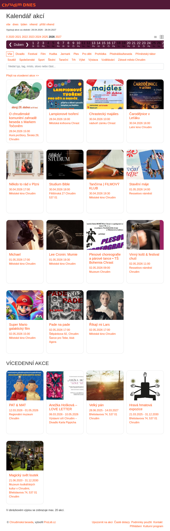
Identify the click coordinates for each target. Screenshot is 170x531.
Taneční (63, 59)
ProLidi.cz (50, 522)
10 (78, 44)
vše (8, 24)
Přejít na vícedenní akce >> (22, 75)
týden (24, 24)
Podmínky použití (141, 522)
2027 (58, 36)
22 (138, 44)
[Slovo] (85, 66)
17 (113, 44)
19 (123, 44)
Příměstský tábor (145, 53)
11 (83, 44)
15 (103, 44)
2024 (38, 36)
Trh (73, 59)
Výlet (82, 59)
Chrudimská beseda (21, 522)
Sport (41, 59)
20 (128, 44)
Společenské (27, 59)
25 (153, 44)
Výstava (93, 59)
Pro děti (87, 53)
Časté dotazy (122, 522)
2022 (25, 36)
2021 (18, 36)
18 (118, 44)
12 (88, 44)
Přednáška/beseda (121, 53)
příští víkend (47, 24)
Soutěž (12, 59)
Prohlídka (100, 53)
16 (108, 44)
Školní (51, 59)
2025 (45, 36)
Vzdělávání (108, 59)
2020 (11, 36)
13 (93, 44)
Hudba (53, 53)
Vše (10, 53)
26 (158, 44)
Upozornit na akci (102, 522)
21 (133, 44)
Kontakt (157, 522)
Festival (32, 53)
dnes (15, 24)
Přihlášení (136, 526)
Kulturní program (153, 526)
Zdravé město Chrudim (131, 59)
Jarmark (65, 53)
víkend (33, 24)
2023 (32, 36)
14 (98, 44)
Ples (76, 53)
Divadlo (20, 53)
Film (43, 53)
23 (143, 44)
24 (148, 44)
